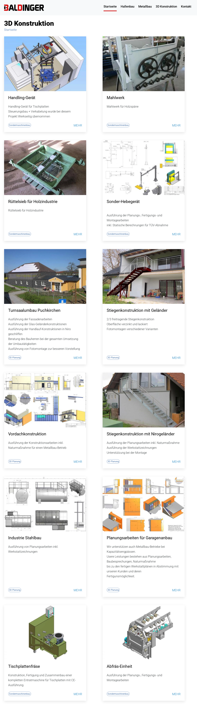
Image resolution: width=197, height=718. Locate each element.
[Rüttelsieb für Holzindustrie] (45, 167)
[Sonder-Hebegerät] (144, 167)
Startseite (110, 6)
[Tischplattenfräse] (45, 632)
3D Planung (14, 357)
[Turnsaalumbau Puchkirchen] (45, 276)
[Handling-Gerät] (45, 63)
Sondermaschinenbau (19, 125)
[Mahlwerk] (144, 63)
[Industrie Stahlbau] (45, 504)
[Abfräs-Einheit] (144, 632)
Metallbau (145, 6)
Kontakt (186, 6)
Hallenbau (127, 6)
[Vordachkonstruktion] (45, 400)
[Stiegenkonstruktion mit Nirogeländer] (144, 400)
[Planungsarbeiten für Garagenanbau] (144, 504)
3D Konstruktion (166, 6)
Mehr (78, 125)
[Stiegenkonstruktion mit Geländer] (144, 276)
